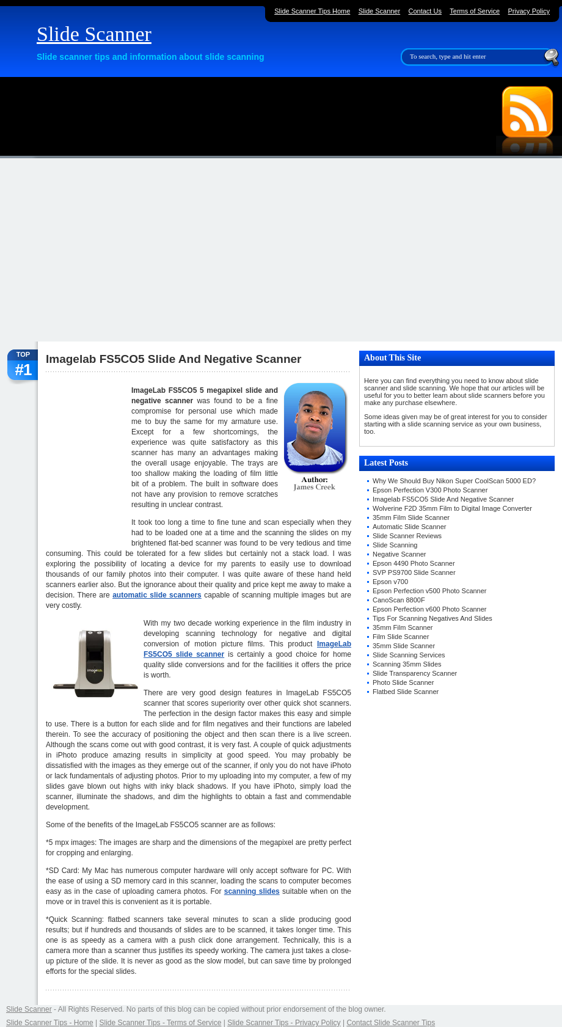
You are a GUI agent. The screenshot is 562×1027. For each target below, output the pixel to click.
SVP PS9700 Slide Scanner (414, 572)
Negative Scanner (399, 554)
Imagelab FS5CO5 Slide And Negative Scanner (443, 499)
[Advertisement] (281, 249)
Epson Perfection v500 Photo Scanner (430, 590)
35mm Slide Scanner (404, 645)
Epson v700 (390, 581)
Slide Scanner (94, 34)
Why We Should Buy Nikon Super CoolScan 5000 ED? (454, 480)
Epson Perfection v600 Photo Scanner (430, 609)
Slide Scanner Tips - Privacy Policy (283, 1022)
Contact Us (425, 11)
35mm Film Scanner (402, 627)
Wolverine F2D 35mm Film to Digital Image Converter (452, 508)
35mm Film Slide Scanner (411, 517)
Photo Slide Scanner (403, 682)
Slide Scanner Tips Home (312, 11)
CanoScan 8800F (399, 600)
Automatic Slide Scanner (409, 526)
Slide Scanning (395, 545)
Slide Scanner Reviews (407, 535)
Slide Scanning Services (409, 655)
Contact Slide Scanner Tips (390, 1022)
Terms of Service (475, 11)
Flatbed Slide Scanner (406, 691)
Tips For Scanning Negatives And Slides (432, 618)
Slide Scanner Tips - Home (49, 1022)
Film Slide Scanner (401, 636)
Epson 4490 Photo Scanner (414, 563)
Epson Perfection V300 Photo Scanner (430, 490)
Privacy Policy (529, 11)
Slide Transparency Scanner (415, 673)
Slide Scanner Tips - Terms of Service (161, 1022)
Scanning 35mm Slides (407, 664)
